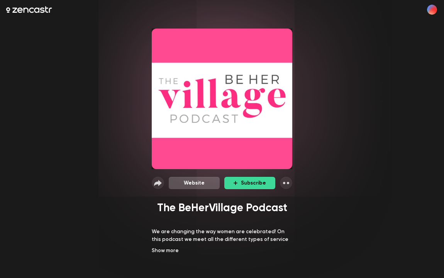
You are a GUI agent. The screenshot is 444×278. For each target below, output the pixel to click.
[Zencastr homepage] (29, 9)
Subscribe (250, 183)
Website (194, 183)
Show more (165, 250)
